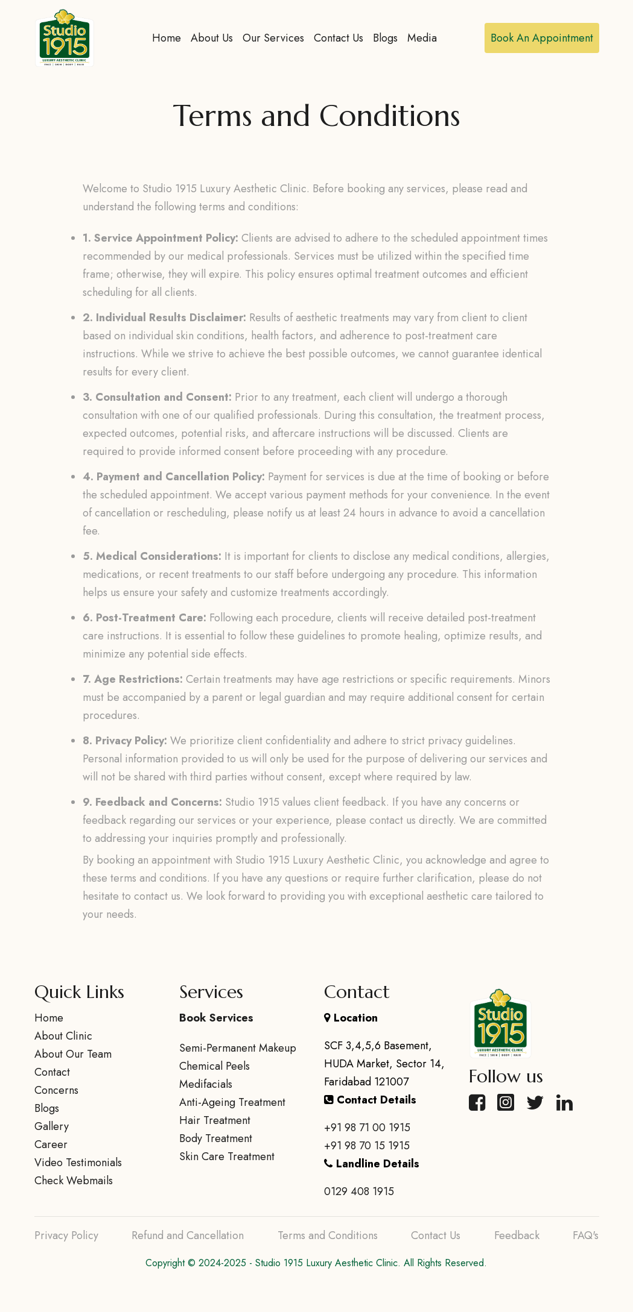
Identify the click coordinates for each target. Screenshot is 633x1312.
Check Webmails (73, 1180)
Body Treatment (215, 1138)
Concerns (56, 1090)
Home (166, 38)
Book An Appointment (542, 38)
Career (51, 1144)
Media (422, 38)
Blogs (385, 38)
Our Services (273, 38)
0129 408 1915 (359, 1191)
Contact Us (338, 38)
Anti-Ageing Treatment (232, 1102)
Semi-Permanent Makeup (237, 1048)
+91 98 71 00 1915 (367, 1127)
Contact (52, 1072)
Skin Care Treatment (227, 1156)
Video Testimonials (78, 1162)
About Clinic (63, 1036)
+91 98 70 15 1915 (367, 1145)
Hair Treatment (214, 1120)
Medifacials (205, 1084)
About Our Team (73, 1054)
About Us (212, 38)
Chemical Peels (214, 1066)
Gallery (51, 1126)
